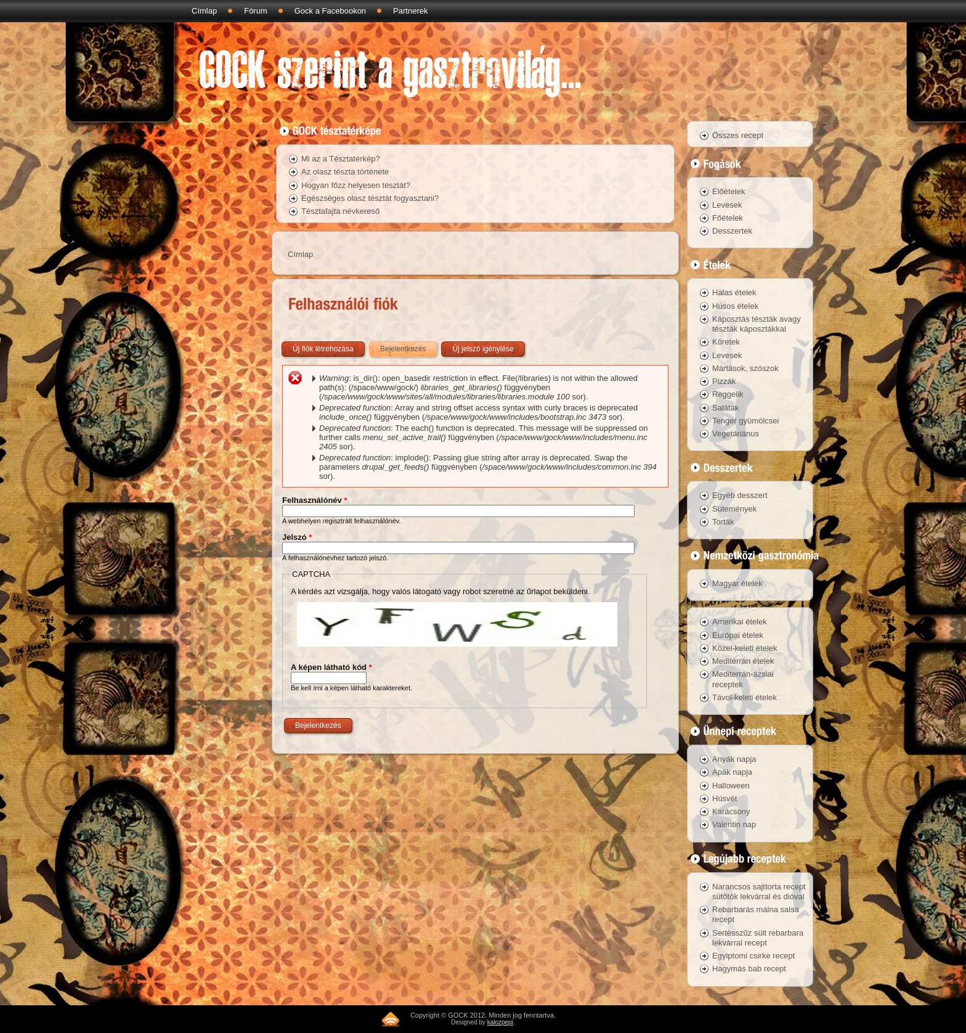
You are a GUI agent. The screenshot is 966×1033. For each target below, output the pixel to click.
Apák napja (732, 772)
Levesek (727, 205)
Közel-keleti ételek (744, 648)
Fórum (255, 10)
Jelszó (297, 537)
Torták (723, 521)
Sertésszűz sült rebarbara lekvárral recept (757, 937)
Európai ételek (737, 635)
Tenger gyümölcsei (745, 420)
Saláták (725, 407)
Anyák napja (734, 759)
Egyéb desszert (740, 495)
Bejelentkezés (409, 346)
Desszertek (732, 230)
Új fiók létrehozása (323, 349)
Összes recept (737, 135)
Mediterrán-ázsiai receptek (743, 678)
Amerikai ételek (739, 621)
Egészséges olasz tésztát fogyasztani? (370, 198)
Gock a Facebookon (330, 10)
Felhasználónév (314, 500)
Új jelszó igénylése (482, 349)
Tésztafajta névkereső (340, 211)
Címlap (204, 10)
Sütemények (734, 508)
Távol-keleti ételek (744, 697)
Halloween (731, 785)
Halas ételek (734, 292)
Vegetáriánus (735, 433)
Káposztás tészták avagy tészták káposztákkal (756, 323)
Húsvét (724, 798)
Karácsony (731, 811)
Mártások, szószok (745, 368)
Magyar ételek (737, 583)
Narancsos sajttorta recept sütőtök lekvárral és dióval (759, 891)
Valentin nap (734, 824)
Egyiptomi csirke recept (753, 955)
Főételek (727, 218)
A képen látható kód (331, 667)
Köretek (726, 341)
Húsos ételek (735, 306)
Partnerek (410, 10)
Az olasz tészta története (345, 171)
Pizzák (724, 381)
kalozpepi (500, 1022)
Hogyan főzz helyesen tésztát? (355, 185)
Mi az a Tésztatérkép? (340, 158)
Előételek (728, 191)
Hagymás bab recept (749, 968)
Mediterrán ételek (743, 661)
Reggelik (728, 394)
